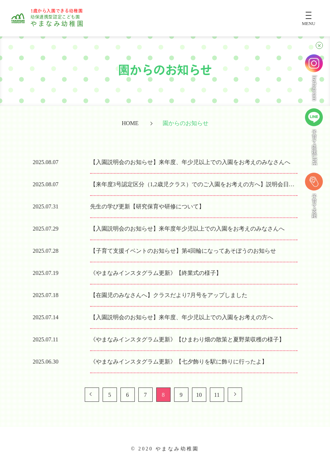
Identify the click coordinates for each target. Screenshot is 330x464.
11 (217, 395)
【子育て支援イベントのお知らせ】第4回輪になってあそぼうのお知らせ (183, 251)
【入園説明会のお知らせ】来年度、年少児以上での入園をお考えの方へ (181, 317)
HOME (130, 123)
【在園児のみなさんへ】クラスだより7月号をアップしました (168, 295)
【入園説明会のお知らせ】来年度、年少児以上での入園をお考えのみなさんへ (190, 162)
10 (199, 395)
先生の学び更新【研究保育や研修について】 (147, 206)
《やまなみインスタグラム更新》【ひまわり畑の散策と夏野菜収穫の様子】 (187, 339)
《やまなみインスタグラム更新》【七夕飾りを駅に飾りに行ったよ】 (178, 362)
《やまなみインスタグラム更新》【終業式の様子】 (156, 273)
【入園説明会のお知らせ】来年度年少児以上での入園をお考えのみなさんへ (187, 229)
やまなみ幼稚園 (57, 18)
